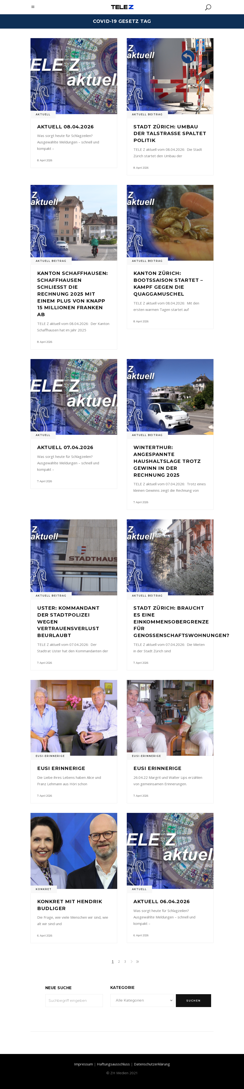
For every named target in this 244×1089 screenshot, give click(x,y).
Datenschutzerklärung (152, 1064)
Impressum (83, 1064)
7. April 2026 (44, 481)
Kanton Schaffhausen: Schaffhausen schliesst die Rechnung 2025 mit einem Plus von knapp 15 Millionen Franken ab (72, 293)
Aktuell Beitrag (147, 114)
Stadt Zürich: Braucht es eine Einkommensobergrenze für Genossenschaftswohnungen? (181, 621)
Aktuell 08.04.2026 (65, 127)
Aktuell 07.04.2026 (65, 447)
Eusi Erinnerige (61, 768)
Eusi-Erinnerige (50, 756)
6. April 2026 (44, 935)
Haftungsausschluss (113, 1064)
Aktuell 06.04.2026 (161, 901)
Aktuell (43, 114)
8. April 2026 (44, 160)
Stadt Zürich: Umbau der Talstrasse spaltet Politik (169, 133)
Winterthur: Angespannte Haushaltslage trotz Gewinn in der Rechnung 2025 (167, 461)
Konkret (44, 889)
